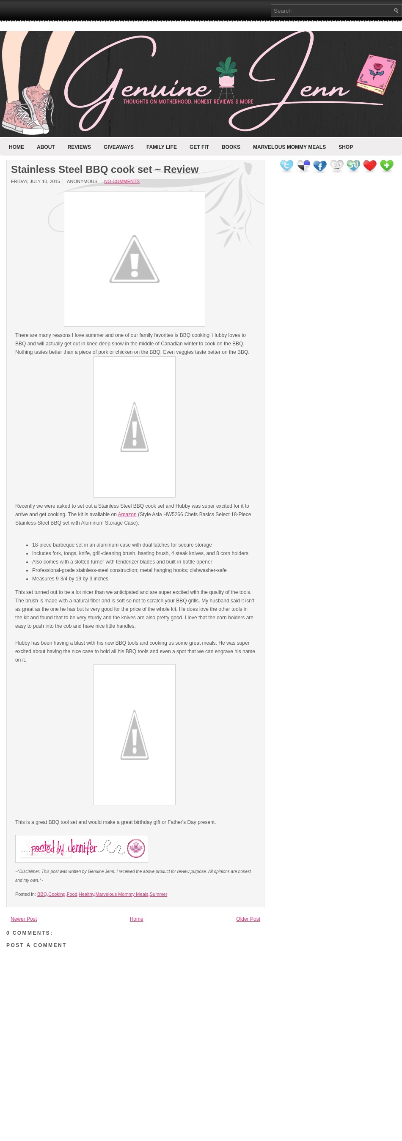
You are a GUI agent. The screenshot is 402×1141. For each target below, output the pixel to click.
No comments (122, 181)
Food (72, 894)
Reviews (79, 147)
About (46, 147)
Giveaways (119, 147)
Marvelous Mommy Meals (289, 147)
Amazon (127, 514)
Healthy (86, 894)
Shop (346, 147)
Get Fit (199, 147)
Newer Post (24, 919)
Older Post (248, 919)
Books (231, 147)
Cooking (56, 894)
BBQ (42, 894)
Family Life (161, 147)
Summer (159, 894)
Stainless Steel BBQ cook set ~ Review (105, 169)
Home (16, 147)
